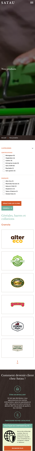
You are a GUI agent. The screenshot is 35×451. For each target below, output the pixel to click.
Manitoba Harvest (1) (12, 184)
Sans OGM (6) (10, 165)
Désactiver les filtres (11, 203)
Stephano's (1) (10, 189)
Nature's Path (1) (11, 186)
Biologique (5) (10, 155)
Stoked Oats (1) (10, 194)
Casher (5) (9, 160)
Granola (7, 208)
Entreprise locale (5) (12, 163)
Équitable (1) (10, 168)
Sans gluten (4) (10, 171)
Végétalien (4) (10, 158)
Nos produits (13, 138)
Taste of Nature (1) (12, 191)
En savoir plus (17, 448)
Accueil (3, 138)
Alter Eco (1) (9, 181)
